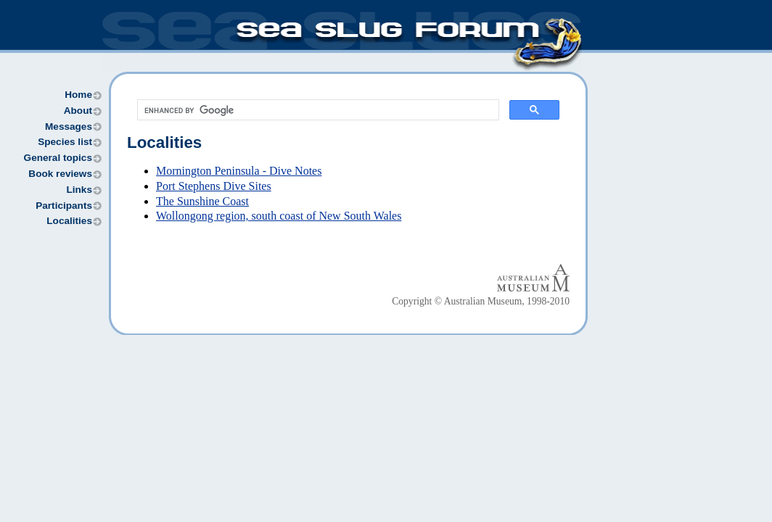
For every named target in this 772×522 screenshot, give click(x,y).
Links (79, 189)
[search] (316, 110)
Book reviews (60, 173)
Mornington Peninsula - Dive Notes (238, 171)
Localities (69, 220)
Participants (64, 205)
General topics (58, 157)
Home (78, 94)
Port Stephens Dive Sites (213, 186)
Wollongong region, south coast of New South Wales (278, 216)
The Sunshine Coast (202, 201)
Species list (65, 141)
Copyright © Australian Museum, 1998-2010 (481, 301)
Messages (68, 126)
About (78, 110)
